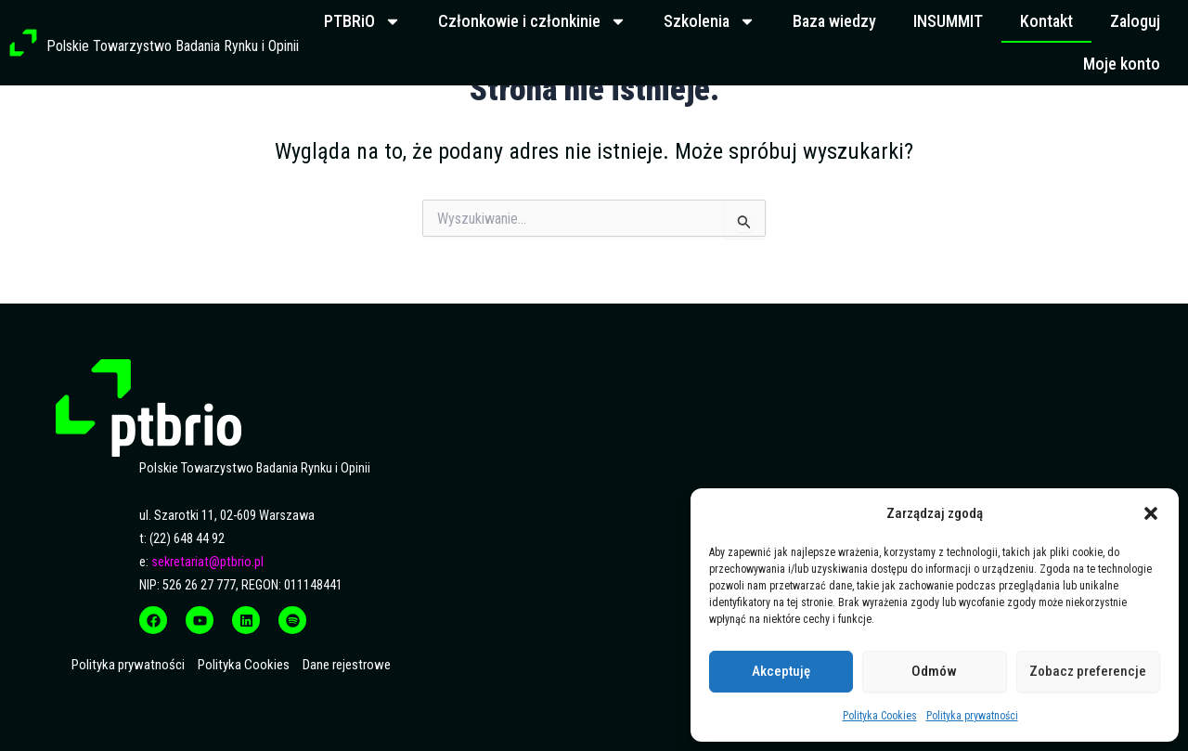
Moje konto (1121, 63)
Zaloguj (1135, 21)
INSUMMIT (948, 21)
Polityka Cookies (880, 715)
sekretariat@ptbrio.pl (207, 562)
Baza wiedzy (834, 21)
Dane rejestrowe (347, 664)
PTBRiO (362, 21)
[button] (1151, 513)
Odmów (934, 671)
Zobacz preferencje (1087, 671)
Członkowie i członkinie (532, 21)
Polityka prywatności (972, 715)
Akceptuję (781, 671)
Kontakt (1046, 21)
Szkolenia (709, 21)
